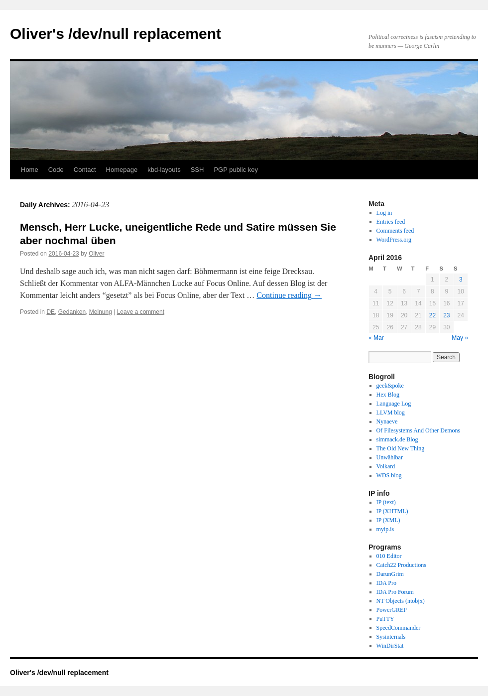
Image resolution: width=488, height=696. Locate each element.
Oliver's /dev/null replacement (115, 33)
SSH (197, 169)
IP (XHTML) (392, 511)
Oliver (96, 253)
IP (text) (386, 502)
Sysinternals (391, 636)
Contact (85, 169)
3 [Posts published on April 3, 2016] (461, 279)
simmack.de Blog (397, 439)
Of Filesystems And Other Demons (418, 430)
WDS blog (389, 475)
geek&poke (390, 385)
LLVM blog (390, 412)
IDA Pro (386, 582)
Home (29, 169)
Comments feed (395, 230)
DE (50, 311)
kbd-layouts (163, 169)
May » (460, 337)
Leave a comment (140, 311)
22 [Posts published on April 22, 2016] (432, 315)
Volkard (385, 466)
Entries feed (390, 221)
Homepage (122, 169)
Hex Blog (387, 394)
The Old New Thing (400, 448)
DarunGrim (390, 573)
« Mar (376, 337)
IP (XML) (388, 520)
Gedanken (72, 311)
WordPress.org (393, 239)
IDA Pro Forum (395, 591)
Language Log (393, 403)
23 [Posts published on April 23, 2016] (446, 315)
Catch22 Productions (401, 564)
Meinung (100, 311)
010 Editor (389, 556)
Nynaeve (387, 421)
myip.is (385, 529)
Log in (384, 212)
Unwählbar (389, 457)
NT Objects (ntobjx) (400, 600)
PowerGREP (391, 609)
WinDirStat (390, 645)
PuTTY (385, 618)
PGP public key (236, 169)
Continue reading (289, 295)
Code (56, 169)
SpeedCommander (398, 627)
